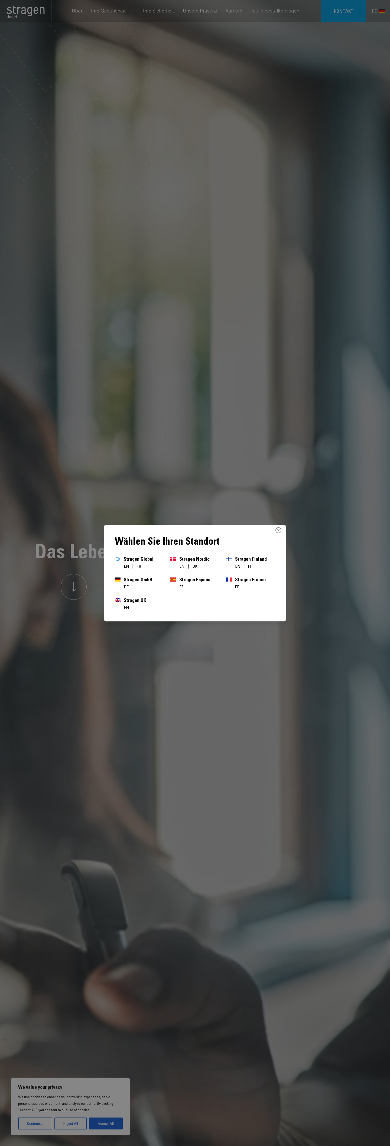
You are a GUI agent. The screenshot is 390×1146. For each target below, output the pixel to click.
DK (194, 566)
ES (181, 586)
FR (139, 566)
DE (126, 586)
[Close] (278, 530)
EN (127, 566)
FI (249, 566)
